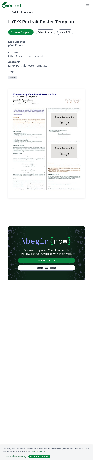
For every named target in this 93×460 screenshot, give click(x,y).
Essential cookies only (15, 456)
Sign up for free (46, 260)
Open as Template (21, 32)
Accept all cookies (39, 456)
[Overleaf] (11, 5)
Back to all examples (21, 12)
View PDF (65, 32)
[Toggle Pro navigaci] (87, 5)
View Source (45, 32)
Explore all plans (46, 267)
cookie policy (38, 451)
